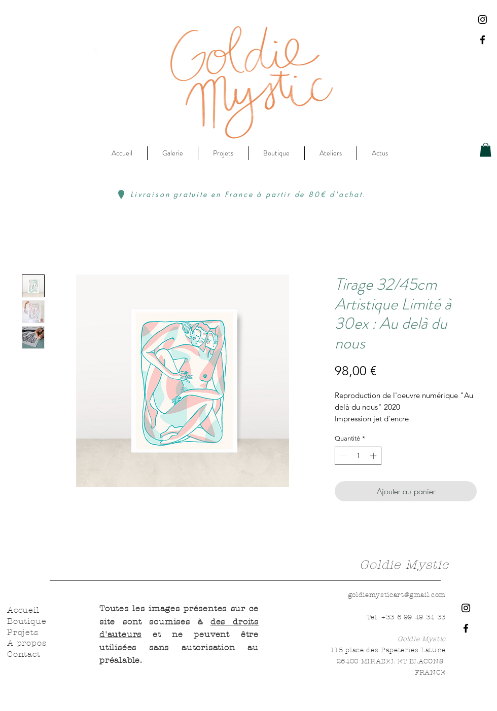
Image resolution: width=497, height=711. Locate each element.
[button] (485, 149)
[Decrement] (342, 455)
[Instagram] (482, 19)
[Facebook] (482, 40)
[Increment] (374, 455)
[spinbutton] (358, 455)
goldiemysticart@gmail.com (397, 595)
